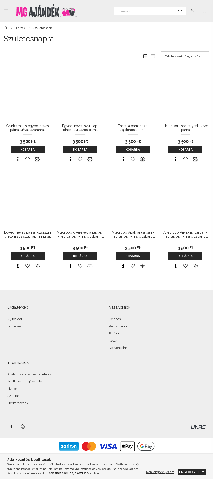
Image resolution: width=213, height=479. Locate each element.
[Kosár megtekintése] (204, 11)
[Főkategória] (6, 28)
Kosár (113, 340)
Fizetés (12, 388)
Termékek (14, 326)
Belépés (115, 319)
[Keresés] (150, 11)
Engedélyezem (191, 472)
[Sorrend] (185, 56)
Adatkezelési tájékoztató (24, 381)
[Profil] (192, 11)
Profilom (115, 333)
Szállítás (13, 396)
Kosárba (27, 149)
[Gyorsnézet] (18, 159)
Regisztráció (118, 326)
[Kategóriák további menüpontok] (6, 11)
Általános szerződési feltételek (29, 374)
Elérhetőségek (17, 403)
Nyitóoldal (14, 319)
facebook (11, 426)
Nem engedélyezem (160, 472)
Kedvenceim (118, 347)
